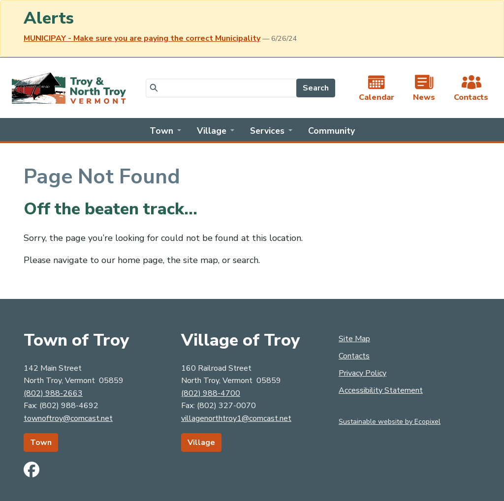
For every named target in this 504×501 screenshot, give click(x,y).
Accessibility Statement (381, 390)
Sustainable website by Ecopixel (390, 421)
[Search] (221, 88)
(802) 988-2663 (53, 393)
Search (316, 88)
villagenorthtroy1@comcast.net (236, 418)
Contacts (354, 356)
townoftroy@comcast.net (68, 418)
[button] (165, 130)
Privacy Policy (362, 373)
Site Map (354, 338)
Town (41, 442)
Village (201, 442)
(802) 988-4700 (210, 393)
